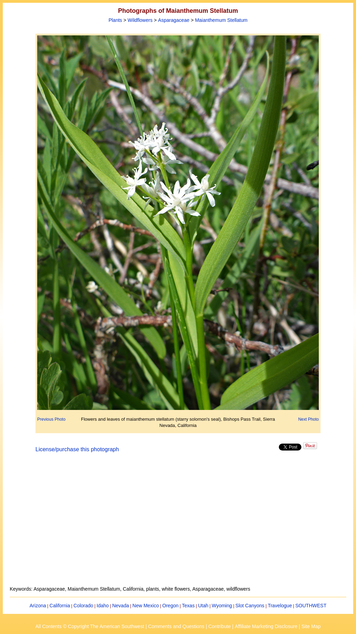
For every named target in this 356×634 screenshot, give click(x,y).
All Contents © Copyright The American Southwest (89, 626)
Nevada (120, 605)
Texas (188, 605)
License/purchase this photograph (77, 449)
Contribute (219, 626)
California (59, 605)
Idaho (103, 605)
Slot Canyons (249, 605)
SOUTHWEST (311, 605)
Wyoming (222, 605)
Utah (203, 605)
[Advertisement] (178, 523)
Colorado (83, 605)
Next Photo (308, 419)
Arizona (38, 605)
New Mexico (145, 605)
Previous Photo (51, 419)
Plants (115, 20)
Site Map (311, 626)
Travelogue (280, 605)
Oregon (170, 605)
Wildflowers (140, 20)
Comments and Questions (176, 626)
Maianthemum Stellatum (221, 20)
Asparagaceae (173, 20)
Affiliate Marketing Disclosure (266, 626)
